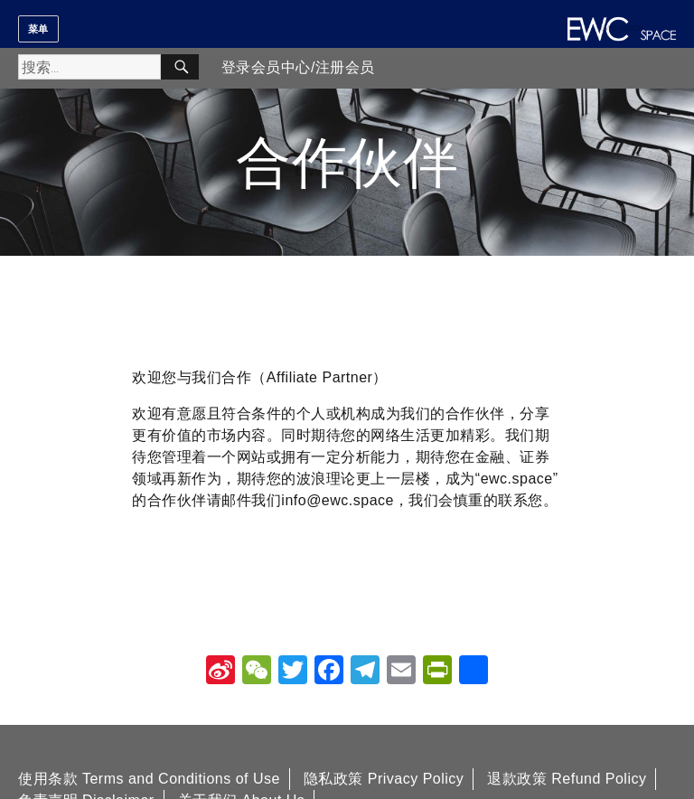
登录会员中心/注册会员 (298, 67)
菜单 (38, 29)
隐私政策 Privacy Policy (384, 778)
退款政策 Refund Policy (566, 778)
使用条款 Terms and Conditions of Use (149, 778)
